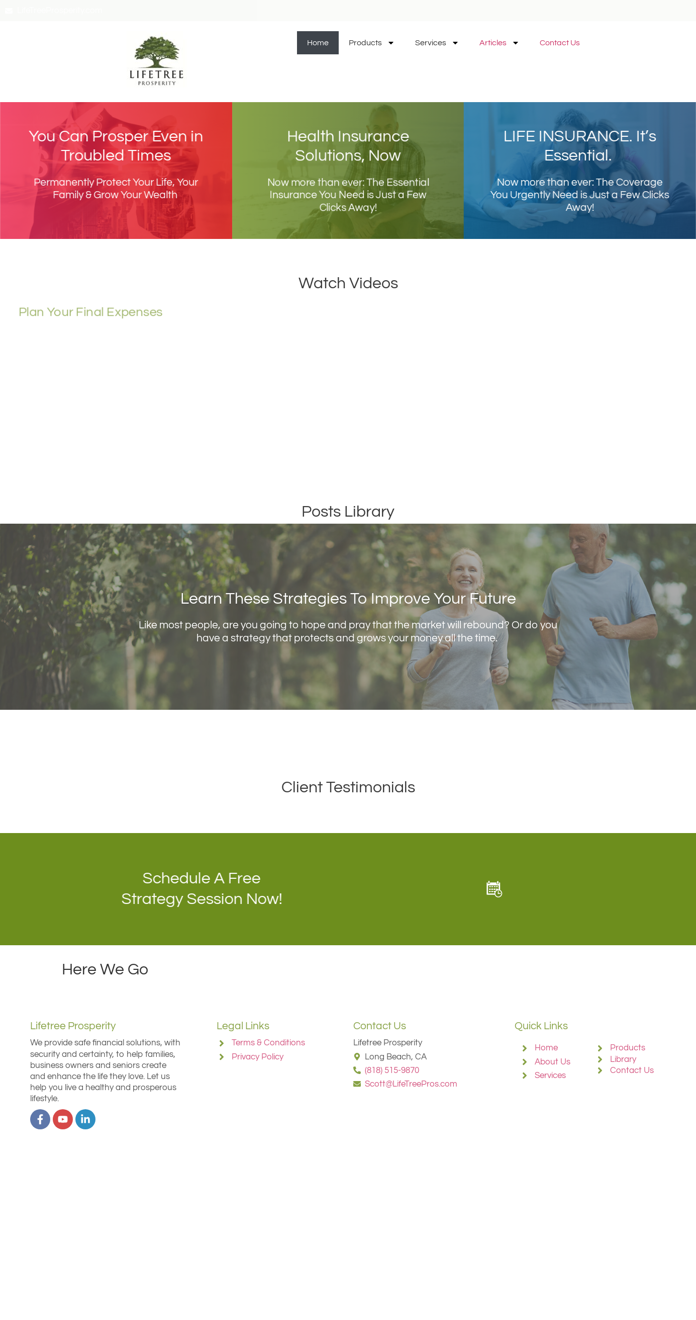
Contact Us (560, 43)
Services (437, 43)
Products (372, 43)
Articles (499, 43)
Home (318, 43)
